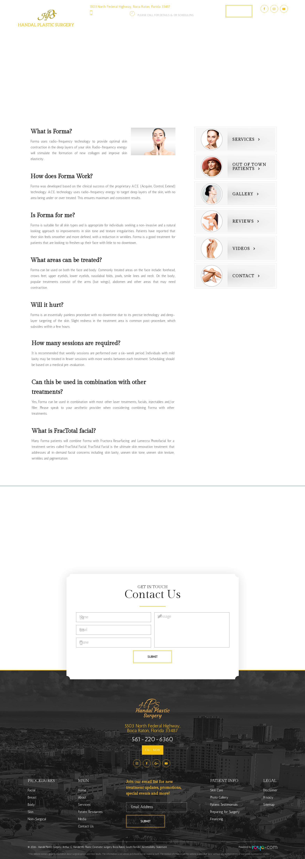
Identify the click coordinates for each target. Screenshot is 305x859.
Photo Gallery (188, 33)
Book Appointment (239, 11)
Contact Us (242, 33)
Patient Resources (90, 812)
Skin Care (216, 790)
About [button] (90, 33)
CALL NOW (152, 750)
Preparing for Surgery (225, 812)
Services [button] (114, 33)
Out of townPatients (249, 166)
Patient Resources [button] (149, 33)
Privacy (268, 797)
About (82, 797)
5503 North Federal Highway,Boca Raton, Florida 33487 (152, 728)
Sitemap (269, 805)
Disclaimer (270, 790)
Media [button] (216, 33)
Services (243, 139)
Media (82, 819)
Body (31, 805)
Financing (216, 819)
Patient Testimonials (224, 805)
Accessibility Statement (154, 847)
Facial (31, 790)
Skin (30, 812)
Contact (243, 276)
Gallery (242, 194)
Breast (32, 797)
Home (82, 790)
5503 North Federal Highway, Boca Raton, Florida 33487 (130, 6)
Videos (241, 248)
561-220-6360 (112, 13)
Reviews (243, 221)
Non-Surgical (37, 819)
